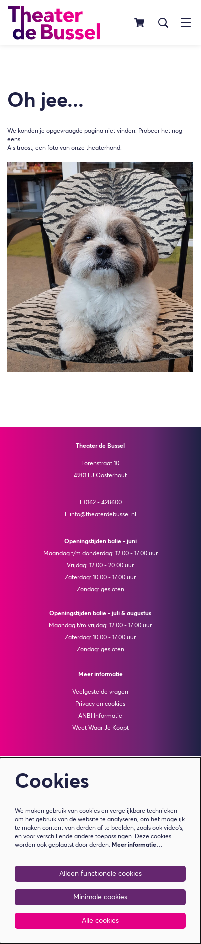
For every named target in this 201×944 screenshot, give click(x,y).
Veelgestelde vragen (100, 692)
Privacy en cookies (101, 704)
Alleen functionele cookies (101, 873)
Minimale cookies (101, 897)
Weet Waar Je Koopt (100, 728)
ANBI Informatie (100, 716)
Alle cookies (100, 920)
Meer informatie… (137, 845)
